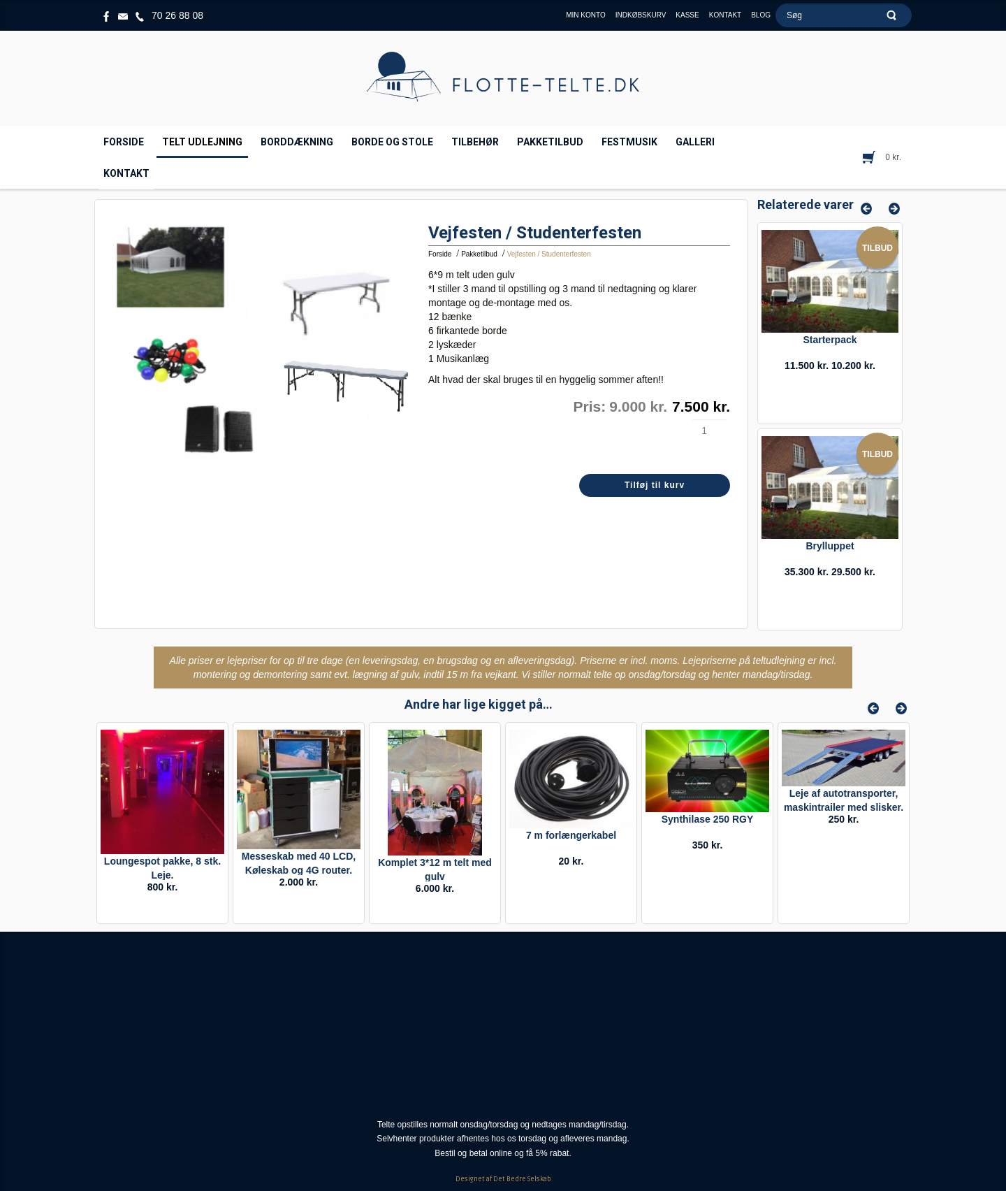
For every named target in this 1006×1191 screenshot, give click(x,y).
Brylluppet (829, 545)
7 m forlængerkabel (571, 835)
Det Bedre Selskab (522, 1179)
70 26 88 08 (177, 15)
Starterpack (829, 339)
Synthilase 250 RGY (708, 819)
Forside (439, 254)
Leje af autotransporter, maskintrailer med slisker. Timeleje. (843, 807)
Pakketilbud (479, 254)
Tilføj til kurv (655, 485)
